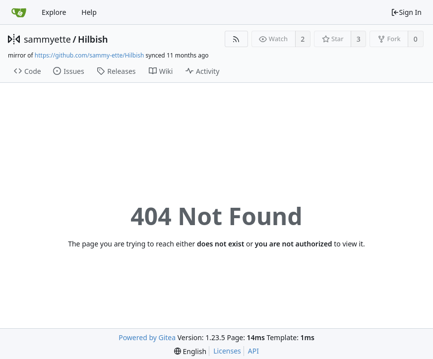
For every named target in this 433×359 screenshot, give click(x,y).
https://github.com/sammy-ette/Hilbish (89, 55)
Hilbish (93, 39)
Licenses (227, 351)
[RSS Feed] (236, 39)
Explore (54, 12)
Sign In (406, 12)
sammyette (47, 39)
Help (89, 12)
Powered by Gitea (147, 337)
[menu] (190, 351)
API (253, 351)
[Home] (19, 12)
